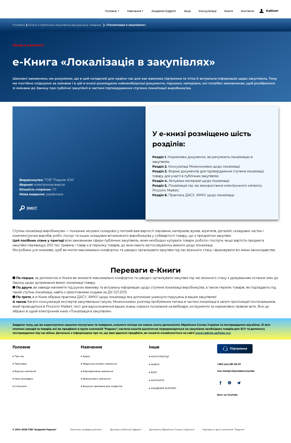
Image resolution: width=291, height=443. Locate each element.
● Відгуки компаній (24, 371)
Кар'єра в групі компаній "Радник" (224, 429)
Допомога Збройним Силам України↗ (172, 429)
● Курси (85, 356)
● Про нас (18, 356)
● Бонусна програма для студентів (101, 386)
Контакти (247, 11)
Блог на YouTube (227, 394)
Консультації (207, 11)
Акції (187, 11)
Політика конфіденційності (86, 429)
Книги (228, 11)
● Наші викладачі (23, 378)
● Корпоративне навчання (97, 371)
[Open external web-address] (31, 11)
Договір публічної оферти (125, 429)
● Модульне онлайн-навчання (99, 363)
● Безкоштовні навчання (96, 378)
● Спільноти (20, 386)
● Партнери (20, 363)
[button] (268, 11)
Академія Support (163, 11)
